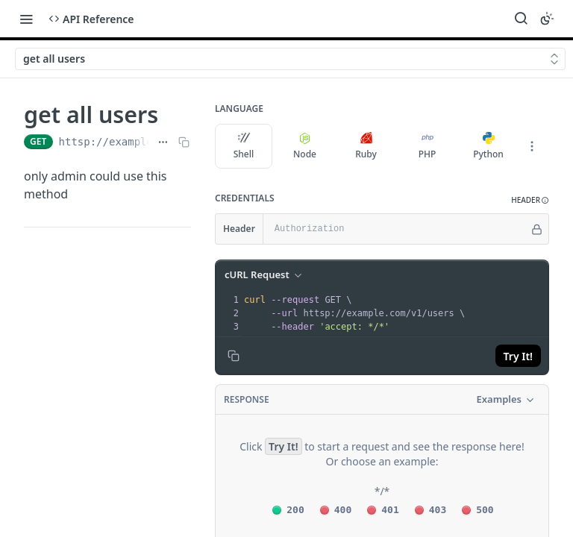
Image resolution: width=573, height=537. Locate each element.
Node (304, 146)
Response (246, 399)
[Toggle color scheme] (547, 18)
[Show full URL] (163, 141)
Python (488, 146)
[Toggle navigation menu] (26, 18)
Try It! (518, 356)
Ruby (366, 146)
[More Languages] (532, 146)
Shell (244, 146)
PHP (427, 146)
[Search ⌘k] (521, 18)
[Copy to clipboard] (233, 356)
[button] (530, 200)
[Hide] (537, 229)
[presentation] (394, 313)
